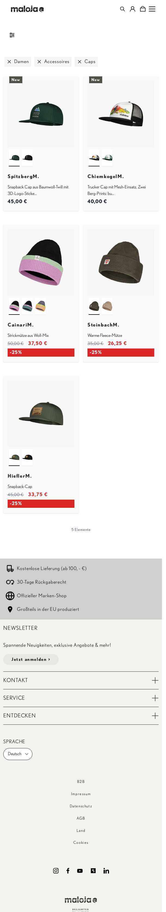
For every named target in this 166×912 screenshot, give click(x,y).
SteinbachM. (103, 325)
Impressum (81, 794)
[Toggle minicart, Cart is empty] (143, 9)
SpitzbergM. (24, 176)
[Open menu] (152, 9)
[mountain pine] (14, 153)
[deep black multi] (14, 301)
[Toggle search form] (122, 9)
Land (81, 831)
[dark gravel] (107, 301)
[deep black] (27, 153)
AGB (81, 818)
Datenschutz (81, 806)
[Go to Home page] (27, 9)
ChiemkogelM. (105, 176)
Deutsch (18, 754)
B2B (81, 782)
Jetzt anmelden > (30, 659)
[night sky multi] (27, 301)
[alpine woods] (94, 301)
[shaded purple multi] (40, 301)
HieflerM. (20, 476)
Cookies (81, 843)
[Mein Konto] (133, 9)
